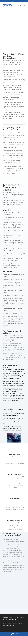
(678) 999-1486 (12, 619)
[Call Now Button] (14, 634)
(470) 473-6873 (14, 1)
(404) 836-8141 (10, 625)
